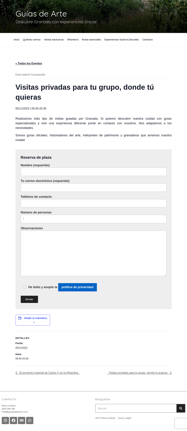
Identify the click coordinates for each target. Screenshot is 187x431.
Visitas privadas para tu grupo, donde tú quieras (138, 372)
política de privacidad (77, 287)
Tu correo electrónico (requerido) (93, 185)
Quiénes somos (32, 39)
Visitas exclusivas (54, 39)
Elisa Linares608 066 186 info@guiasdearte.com (15, 408)
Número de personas (93, 217)
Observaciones (93, 251)
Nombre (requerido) (93, 170)
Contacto (147, 39)
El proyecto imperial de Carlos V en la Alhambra (48, 372)
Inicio (17, 39)
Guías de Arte (41, 13)
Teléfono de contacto (93, 201)
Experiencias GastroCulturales (121, 39)
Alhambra (73, 39)
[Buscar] (180, 408)
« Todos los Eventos (29, 63)
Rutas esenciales (91, 39)
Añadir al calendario (35, 318)
